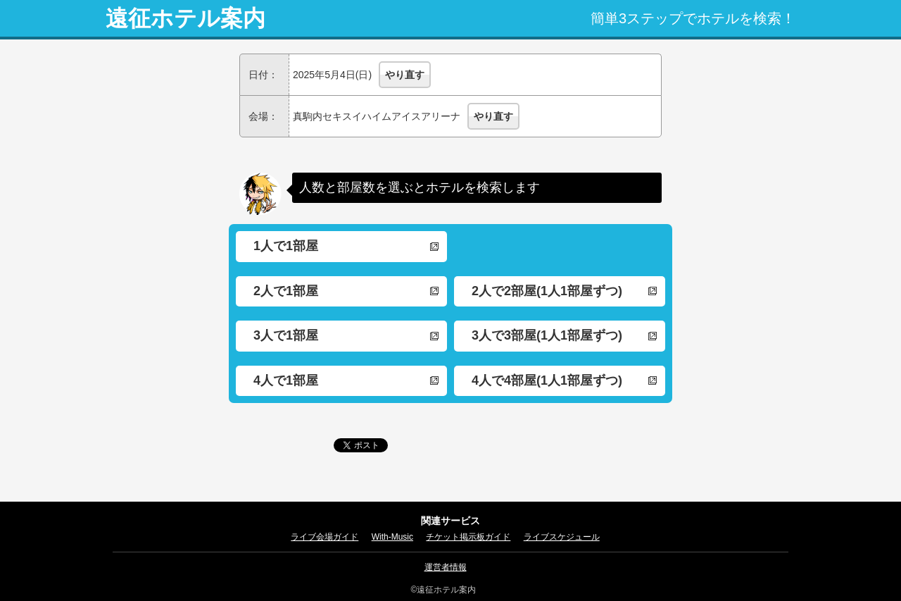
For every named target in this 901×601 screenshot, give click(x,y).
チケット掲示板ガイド (468, 537)
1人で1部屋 (285, 246)
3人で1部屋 (285, 335)
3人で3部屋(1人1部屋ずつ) (547, 335)
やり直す (404, 74)
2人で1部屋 (285, 291)
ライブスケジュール (562, 537)
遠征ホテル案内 (185, 18)
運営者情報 (445, 567)
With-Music (392, 537)
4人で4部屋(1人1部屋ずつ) (547, 380)
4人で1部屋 (285, 380)
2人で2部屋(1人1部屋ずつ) (547, 291)
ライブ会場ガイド (324, 537)
